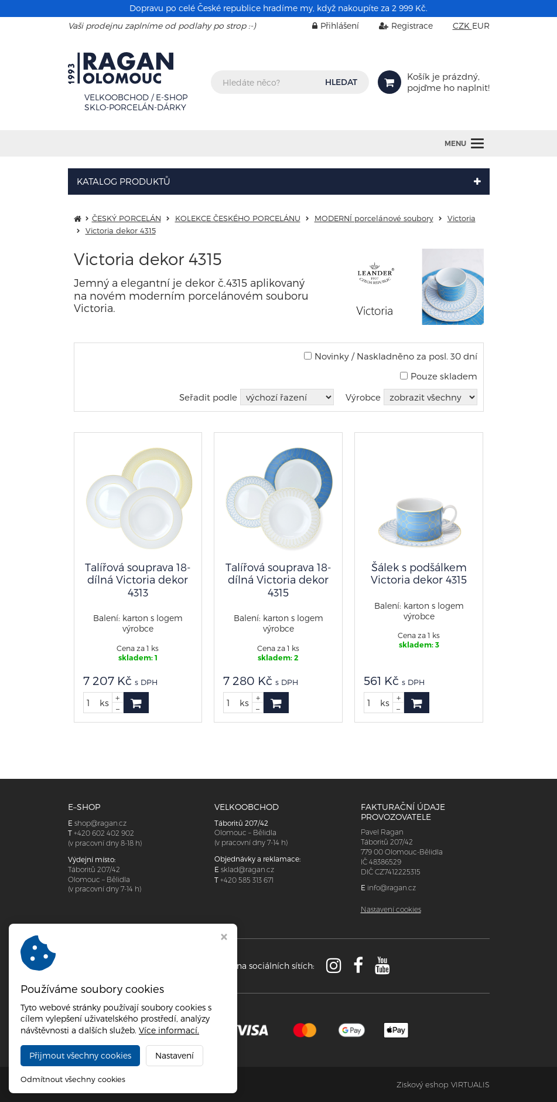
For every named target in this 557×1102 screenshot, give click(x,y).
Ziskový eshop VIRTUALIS (443, 1084)
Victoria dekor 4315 (121, 230)
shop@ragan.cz (100, 823)
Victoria (461, 218)
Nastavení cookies (391, 909)
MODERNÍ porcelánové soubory (374, 218)
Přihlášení (327, 25)
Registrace (397, 25)
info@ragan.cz (391, 887)
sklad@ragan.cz (247, 869)
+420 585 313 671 (247, 880)
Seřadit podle (208, 397)
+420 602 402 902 (104, 833)
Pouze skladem (438, 376)
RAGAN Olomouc (168, 1084)
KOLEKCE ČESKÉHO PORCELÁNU (237, 218)
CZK (462, 25)
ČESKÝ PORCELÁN (126, 218)
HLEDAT (341, 82)
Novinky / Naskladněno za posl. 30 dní (390, 356)
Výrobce (363, 397)
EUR (481, 25)
